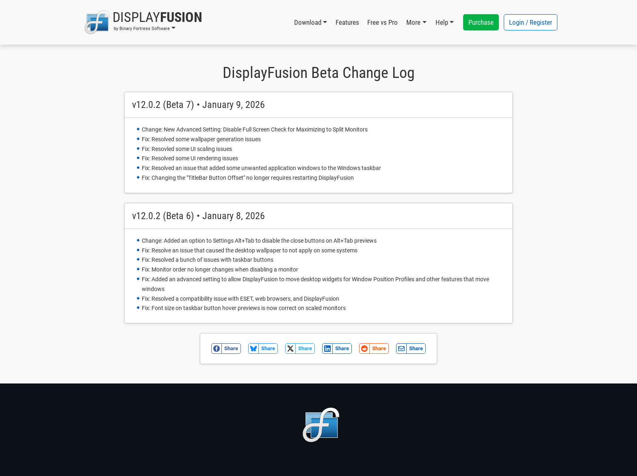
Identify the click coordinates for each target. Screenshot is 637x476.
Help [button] (442, 22)
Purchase (481, 22)
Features (347, 22)
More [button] (413, 22)
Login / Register (530, 22)
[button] (143, 22)
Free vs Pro (382, 22)
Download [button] (307, 22)
